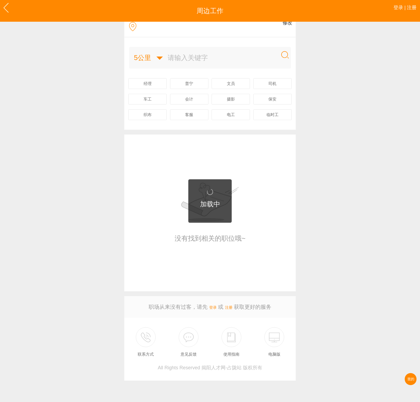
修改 (284, 32)
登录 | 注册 (399, 10)
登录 (211, 326)
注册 (230, 326)
